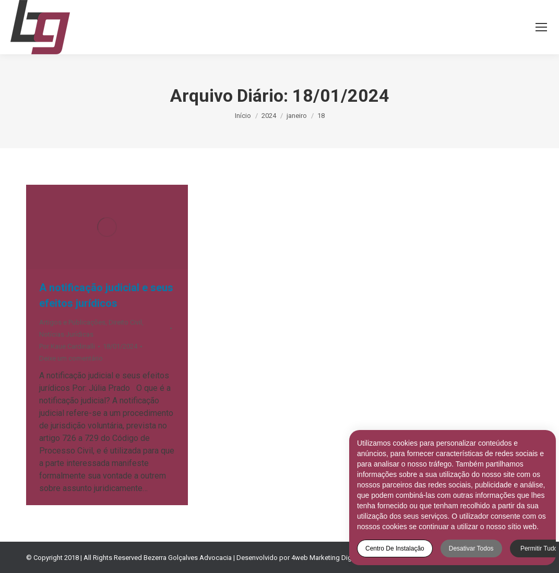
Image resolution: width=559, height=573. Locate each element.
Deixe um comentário (71, 358)
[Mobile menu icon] (541, 27)
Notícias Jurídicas (66, 334)
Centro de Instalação (390, 548)
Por (67, 346)
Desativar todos (466, 548)
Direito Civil (125, 322)
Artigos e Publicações (72, 322)
